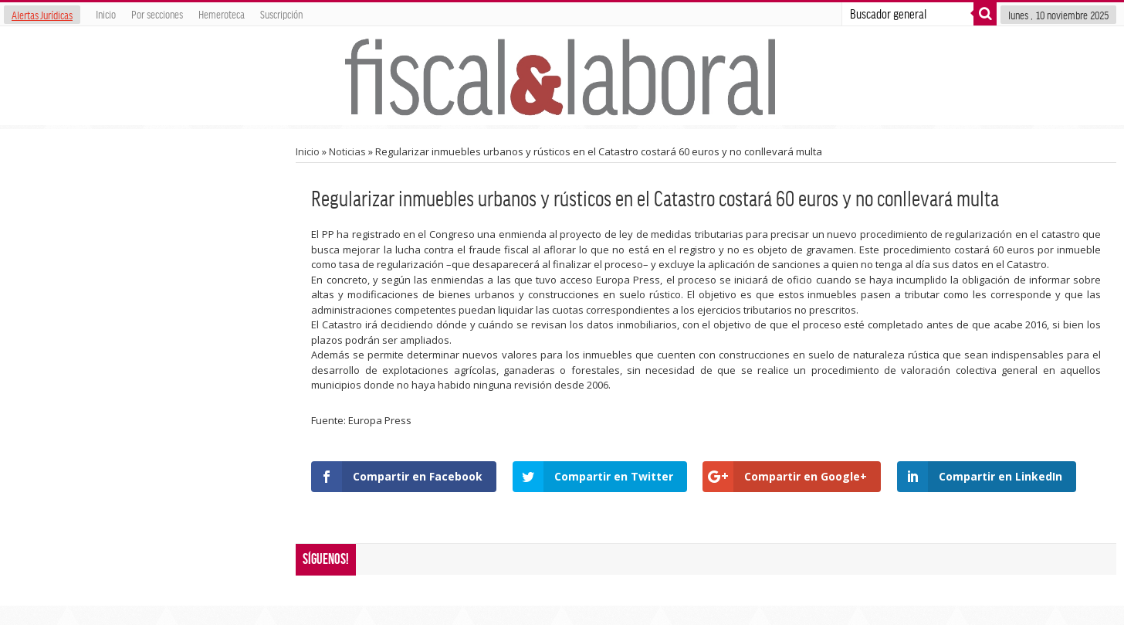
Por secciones (157, 14)
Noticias (347, 151)
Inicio (106, 14)
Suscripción (281, 14)
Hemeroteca (221, 14)
